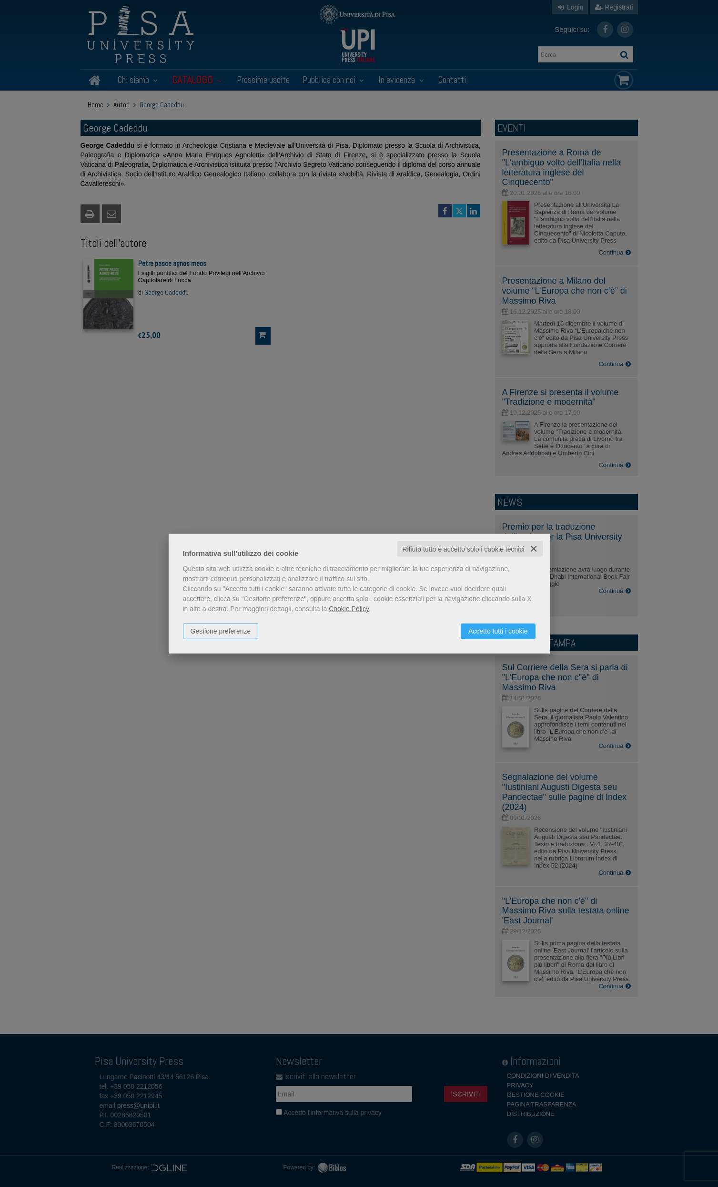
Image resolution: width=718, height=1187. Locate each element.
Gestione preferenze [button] (221, 630)
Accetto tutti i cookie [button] (498, 630)
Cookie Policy (349, 608)
